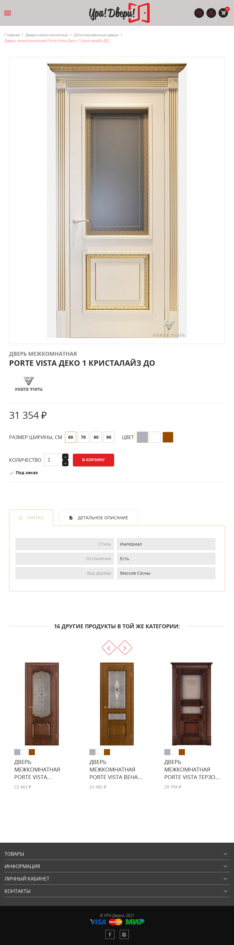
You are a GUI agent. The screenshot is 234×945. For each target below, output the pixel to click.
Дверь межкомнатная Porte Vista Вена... (115, 769)
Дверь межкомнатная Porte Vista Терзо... (192, 769)
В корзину (93, 460)
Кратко (35, 517)
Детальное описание (102, 517)
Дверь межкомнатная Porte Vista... (37, 769)
